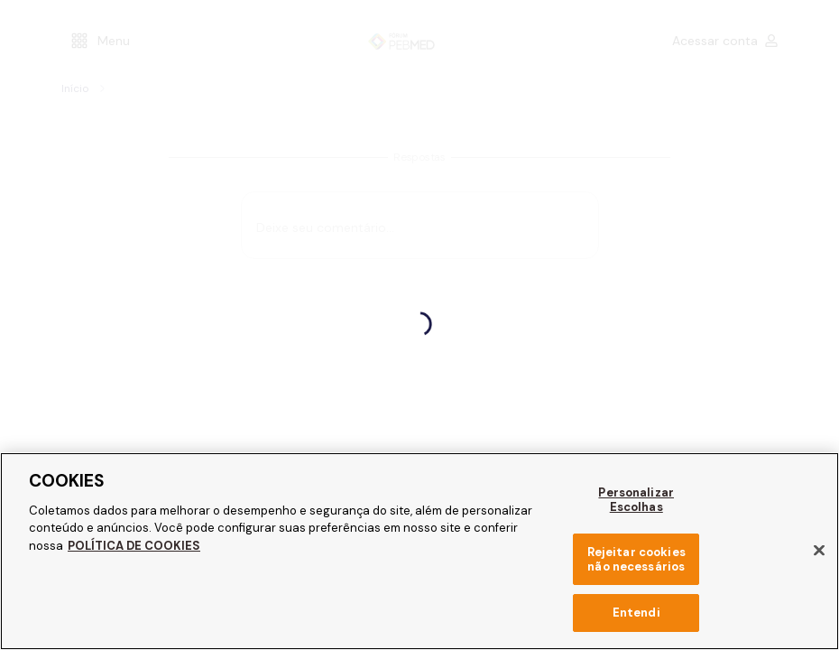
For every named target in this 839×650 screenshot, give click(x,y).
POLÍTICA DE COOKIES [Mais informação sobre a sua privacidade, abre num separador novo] (130, 545)
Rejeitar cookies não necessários (636, 559)
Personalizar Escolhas (636, 500)
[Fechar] (819, 551)
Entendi (636, 612)
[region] (419, 551)
